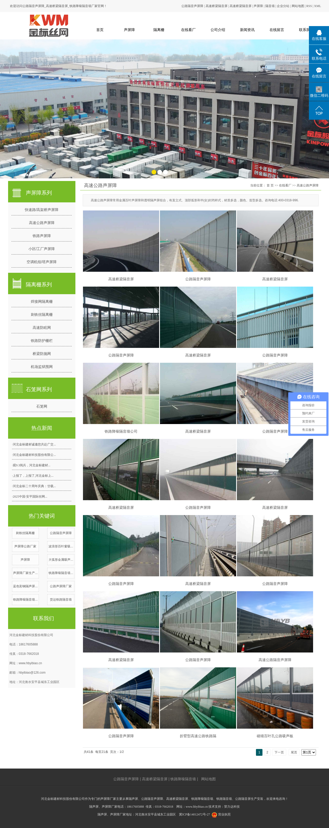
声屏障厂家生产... (25, 573)
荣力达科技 (232, 806)
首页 (100, 30)
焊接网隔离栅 (42, 301)
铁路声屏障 (42, 236)
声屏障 (258, 6)
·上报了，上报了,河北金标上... (32, 476)
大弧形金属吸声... (61, 559)
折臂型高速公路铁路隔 (198, 736)
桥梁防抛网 (42, 354)
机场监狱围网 (42, 367)
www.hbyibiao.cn (30, 663)
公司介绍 (218, 30)
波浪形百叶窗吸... (61, 546)
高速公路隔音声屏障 (275, 660)
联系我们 (306, 30)
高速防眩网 (42, 327)
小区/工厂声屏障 (41, 249)
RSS (309, 6)
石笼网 (41, 406)
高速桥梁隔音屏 (217, 6)
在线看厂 (188, 30)
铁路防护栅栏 (42, 341)
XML (317, 6)
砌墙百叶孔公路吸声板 (275, 736)
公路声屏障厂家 (61, 586)
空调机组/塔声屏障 (42, 262)
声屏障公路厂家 (25, 546)
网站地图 (298, 6)
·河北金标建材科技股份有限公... (34, 455)
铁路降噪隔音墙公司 (121, 431)
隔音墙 (270, 6)
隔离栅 (158, 30)
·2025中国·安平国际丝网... (29, 496)
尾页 (294, 752)
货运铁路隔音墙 (61, 599)
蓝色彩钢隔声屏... (25, 586)
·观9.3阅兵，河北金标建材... (31, 465)
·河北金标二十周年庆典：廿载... (34, 486)
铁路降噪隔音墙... (61, 573)
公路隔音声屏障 (192, 6)
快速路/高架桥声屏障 (42, 210)
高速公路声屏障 (42, 223)
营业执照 (224, 814)
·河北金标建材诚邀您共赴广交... (34, 444)
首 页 (270, 185)
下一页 (279, 752)
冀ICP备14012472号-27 (194, 814)
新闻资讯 (247, 30)
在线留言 (277, 30)
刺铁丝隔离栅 (42, 314)
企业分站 (283, 6)
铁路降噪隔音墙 (183, 779)
